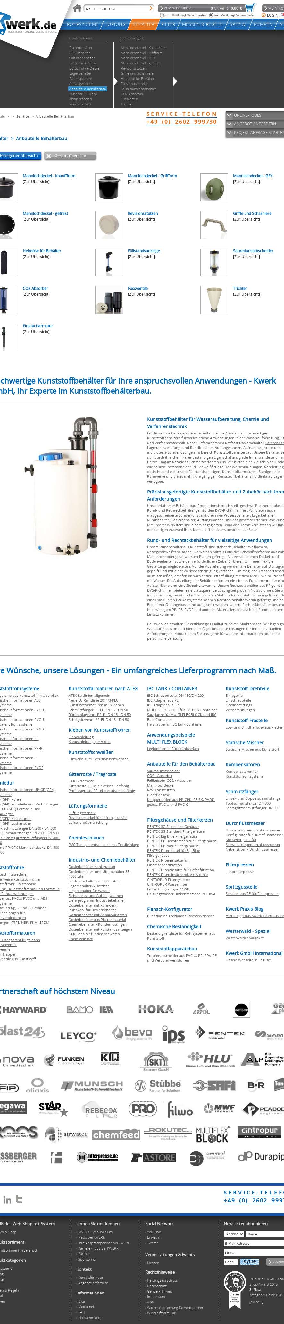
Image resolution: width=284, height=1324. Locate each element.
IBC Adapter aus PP (163, 705)
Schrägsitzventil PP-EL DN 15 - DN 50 (99, 719)
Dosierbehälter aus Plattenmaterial (97, 919)
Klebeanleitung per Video (90, 741)
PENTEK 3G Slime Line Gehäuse (173, 826)
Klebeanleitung (81, 736)
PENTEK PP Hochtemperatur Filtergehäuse (182, 841)
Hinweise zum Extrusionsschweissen (99, 758)
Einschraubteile (238, 700)
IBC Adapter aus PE (163, 700)
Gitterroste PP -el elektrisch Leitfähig (99, 785)
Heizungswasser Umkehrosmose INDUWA (181, 893)
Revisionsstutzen (161, 790)
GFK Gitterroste (81, 781)
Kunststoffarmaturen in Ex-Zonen (96, 705)
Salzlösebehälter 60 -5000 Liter (94, 881)
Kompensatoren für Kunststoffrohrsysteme (244, 774)
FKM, (34, 922)
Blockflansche (158, 794)
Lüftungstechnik (82, 812)
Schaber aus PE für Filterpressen (252, 893)
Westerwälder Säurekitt (245, 937)
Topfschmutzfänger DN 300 (248, 803)
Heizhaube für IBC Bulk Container (175, 724)
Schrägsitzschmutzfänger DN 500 (252, 807)
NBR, (25, 922)
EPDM (44, 922)
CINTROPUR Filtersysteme (168, 879)
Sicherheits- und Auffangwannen (96, 895)
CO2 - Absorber (159, 775)
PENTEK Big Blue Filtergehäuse (172, 836)
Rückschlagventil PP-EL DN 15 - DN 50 (100, 714)
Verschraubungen (240, 709)
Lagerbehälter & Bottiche (89, 885)
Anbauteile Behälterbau (55, 116)
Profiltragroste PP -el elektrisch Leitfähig (102, 790)
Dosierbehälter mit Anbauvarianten (98, 914)
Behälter (23, 116)
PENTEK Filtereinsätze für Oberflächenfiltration (167, 862)
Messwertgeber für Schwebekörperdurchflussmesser (253, 842)
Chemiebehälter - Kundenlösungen (98, 924)
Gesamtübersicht (70, 155)
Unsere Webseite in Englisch (249, 959)
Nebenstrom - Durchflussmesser (252, 849)
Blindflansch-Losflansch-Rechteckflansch (180, 916)
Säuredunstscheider (163, 770)
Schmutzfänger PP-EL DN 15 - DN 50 (98, 709)
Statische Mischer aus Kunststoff (252, 749)
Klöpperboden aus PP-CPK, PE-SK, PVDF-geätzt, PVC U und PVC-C (181, 802)
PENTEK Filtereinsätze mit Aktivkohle (177, 874)
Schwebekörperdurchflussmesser (253, 830)
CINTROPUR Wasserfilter (167, 884)
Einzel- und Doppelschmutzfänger (254, 798)
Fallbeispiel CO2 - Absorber (169, 780)
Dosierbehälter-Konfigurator (92, 866)
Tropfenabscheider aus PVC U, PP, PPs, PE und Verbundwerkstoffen (182, 958)
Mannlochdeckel (160, 785)
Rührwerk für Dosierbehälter (92, 909)
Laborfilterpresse (240, 871)
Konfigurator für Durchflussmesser (254, 834)
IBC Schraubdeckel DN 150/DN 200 (175, 695)
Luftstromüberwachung (88, 822)
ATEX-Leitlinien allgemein (89, 695)
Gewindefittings (239, 705)
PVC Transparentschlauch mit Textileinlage (104, 844)
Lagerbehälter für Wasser (89, 890)
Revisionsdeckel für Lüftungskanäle (98, 817)
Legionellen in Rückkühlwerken (173, 748)
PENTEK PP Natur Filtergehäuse (173, 845)
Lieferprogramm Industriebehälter (97, 900)
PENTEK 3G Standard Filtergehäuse (176, 831)
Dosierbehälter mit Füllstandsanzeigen (100, 929)
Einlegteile (234, 695)
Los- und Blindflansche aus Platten (254, 727)
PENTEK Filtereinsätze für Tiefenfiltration (180, 869)
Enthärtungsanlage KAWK (168, 889)
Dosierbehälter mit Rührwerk (92, 905)
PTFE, (16, 922)
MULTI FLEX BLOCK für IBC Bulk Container (182, 709)
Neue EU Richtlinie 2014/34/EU (94, 700)
